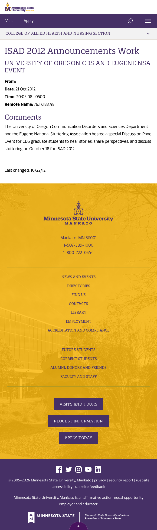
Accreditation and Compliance (78, 330)
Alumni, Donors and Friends (78, 367)
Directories (78, 286)
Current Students (78, 358)
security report (121, 480)
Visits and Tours (78, 404)
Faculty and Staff (78, 376)
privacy (100, 480)
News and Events (79, 277)
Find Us (79, 294)
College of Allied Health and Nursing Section (78, 33)
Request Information (78, 421)
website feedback (90, 487)
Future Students (78, 349)
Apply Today (78, 437)
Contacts (78, 303)
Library (78, 312)
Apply (29, 21)
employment (78, 321)
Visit (9, 21)
